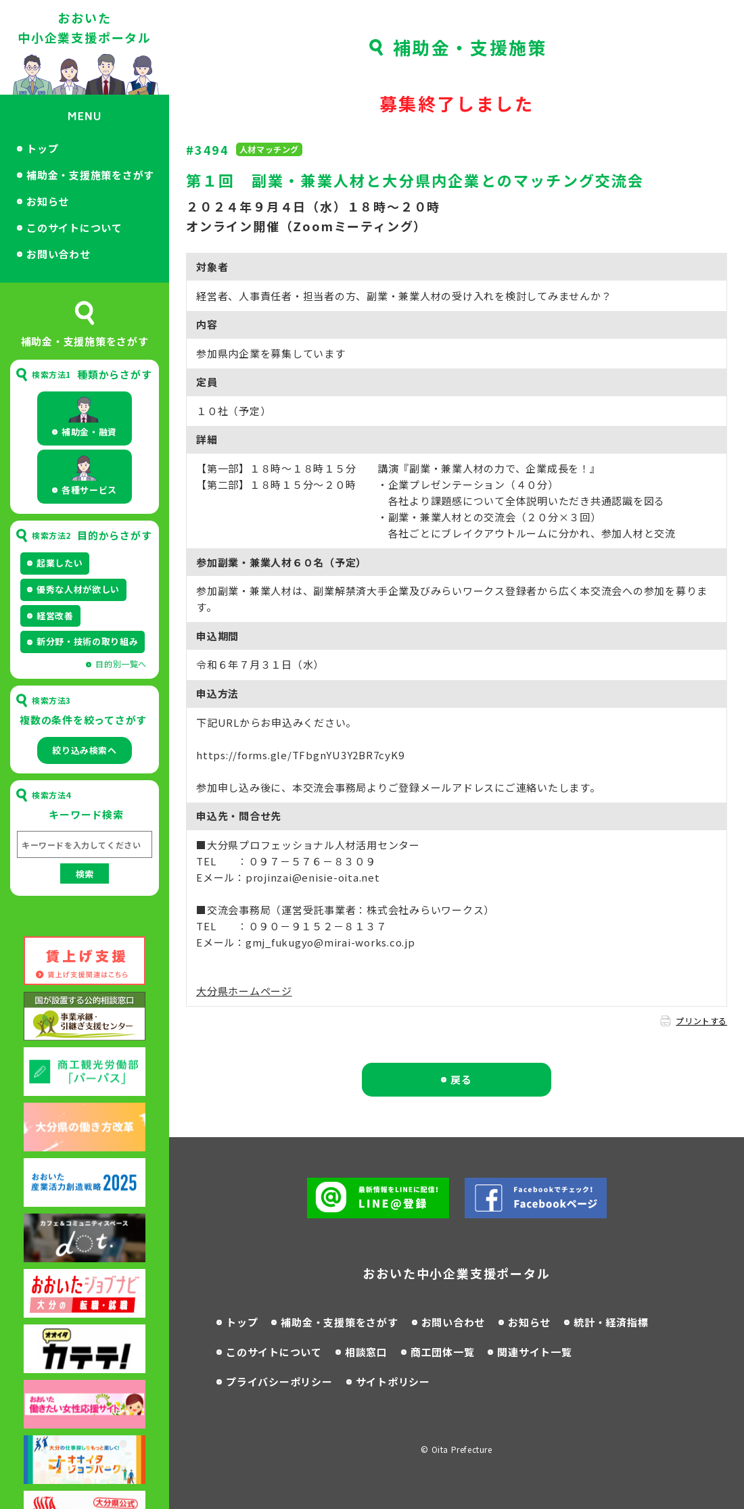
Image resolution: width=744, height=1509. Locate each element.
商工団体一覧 (443, 1352)
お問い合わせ (58, 254)
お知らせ (47, 201)
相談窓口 (366, 1352)
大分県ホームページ (244, 991)
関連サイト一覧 (534, 1352)
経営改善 (55, 615)
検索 (84, 873)
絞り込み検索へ (84, 750)
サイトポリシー (393, 1381)
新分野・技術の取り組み (87, 641)
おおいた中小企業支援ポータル (85, 27)
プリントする (701, 1020)
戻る (461, 1079)
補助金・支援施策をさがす (90, 175)
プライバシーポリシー (279, 1381)
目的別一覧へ (121, 663)
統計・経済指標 (611, 1322)
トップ (42, 148)
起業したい (60, 562)
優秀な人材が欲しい (78, 589)
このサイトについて (74, 227)
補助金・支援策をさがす (339, 1322)
